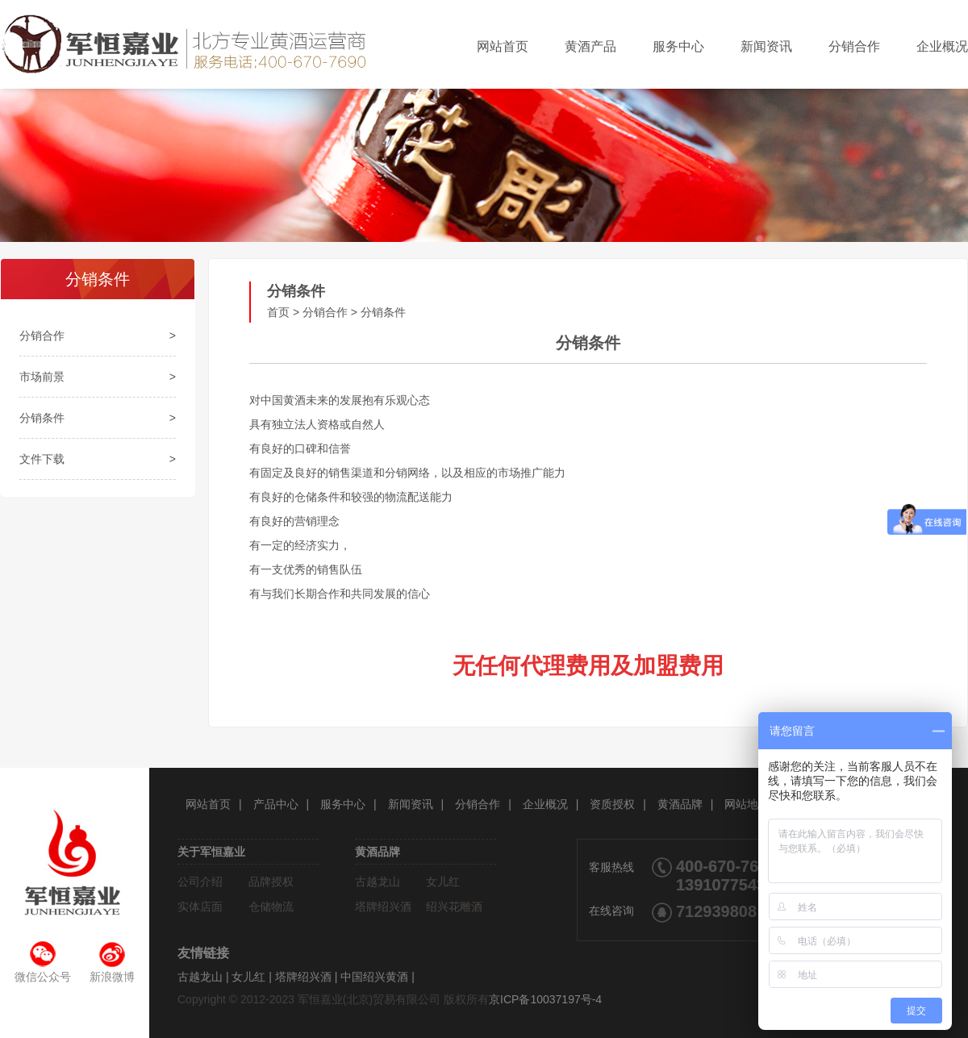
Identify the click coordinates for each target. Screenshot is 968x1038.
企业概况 (942, 46)
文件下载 (42, 458)
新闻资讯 (766, 46)
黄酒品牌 (680, 804)
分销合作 (854, 46)
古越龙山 (377, 881)
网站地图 (747, 804)
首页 (278, 312)
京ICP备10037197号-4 (545, 999)
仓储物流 (271, 906)
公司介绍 (200, 881)
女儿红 (443, 881)
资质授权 (612, 804)
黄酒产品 (590, 46)
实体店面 (200, 906)
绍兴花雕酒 (454, 906)
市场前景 (42, 376)
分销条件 (42, 417)
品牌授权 (271, 881)
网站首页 (502, 46)
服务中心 (678, 46)
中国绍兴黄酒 (374, 976)
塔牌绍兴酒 (383, 906)
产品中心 (275, 804)
